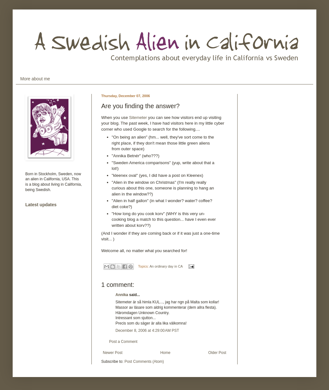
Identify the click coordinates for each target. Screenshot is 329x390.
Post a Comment (123, 341)
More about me (35, 78)
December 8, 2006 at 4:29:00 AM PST (147, 330)
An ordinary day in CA (166, 266)
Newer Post (112, 352)
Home (165, 352)
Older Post (217, 352)
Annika (121, 295)
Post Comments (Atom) (144, 361)
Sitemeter (138, 117)
